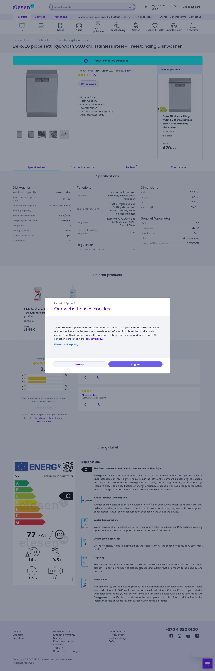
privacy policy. (94, 338)
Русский (70, 303)
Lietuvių (58, 303)
